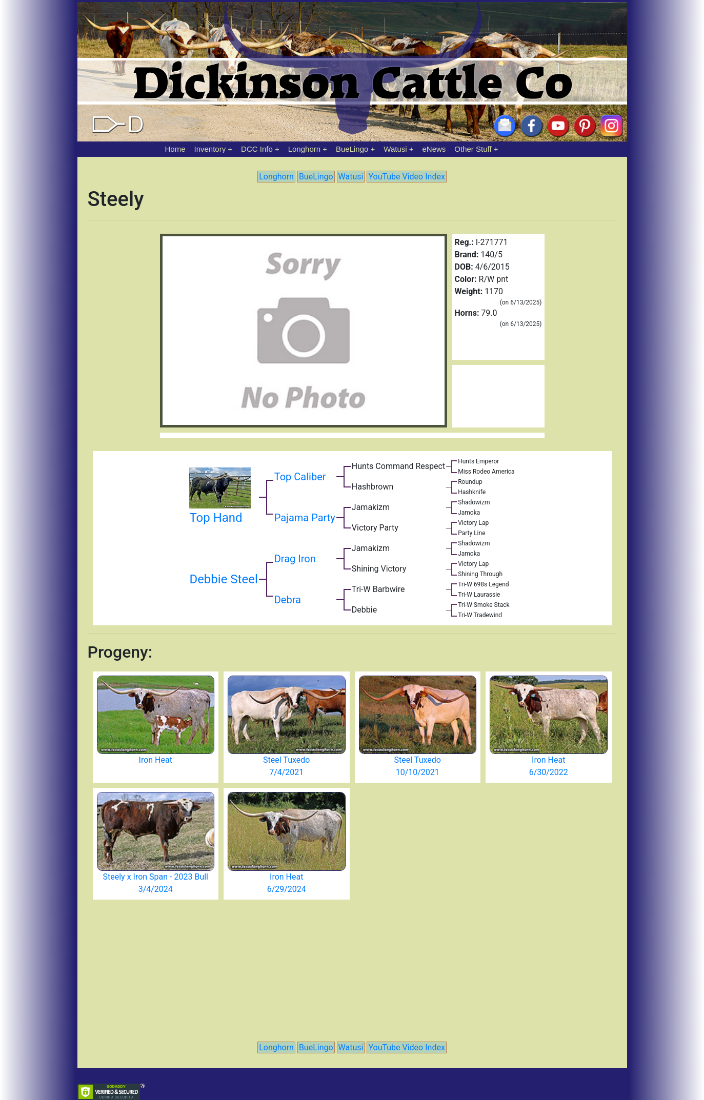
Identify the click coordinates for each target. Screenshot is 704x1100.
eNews (434, 149)
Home (175, 149)
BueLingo (352, 149)
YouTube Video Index (406, 176)
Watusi (395, 149)
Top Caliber (300, 477)
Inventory (210, 149)
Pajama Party (304, 518)
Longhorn (304, 149)
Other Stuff (472, 149)
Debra (287, 600)
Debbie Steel (223, 579)
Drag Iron (295, 559)
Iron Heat (155, 760)
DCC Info (257, 149)
